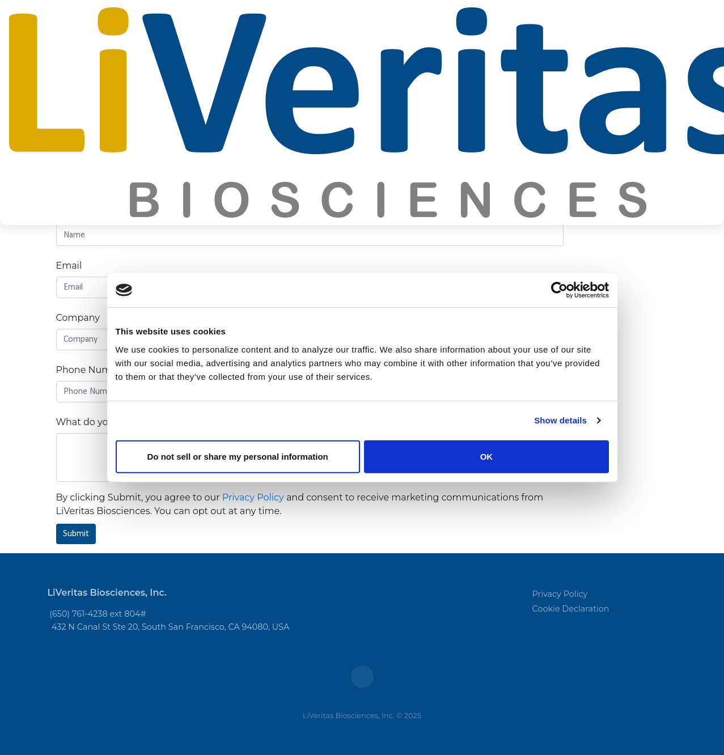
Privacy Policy (253, 497)
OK (486, 456)
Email (69, 265)
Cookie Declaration (570, 609)
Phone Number (91, 369)
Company (78, 317)
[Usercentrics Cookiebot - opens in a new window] (559, 290)
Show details (560, 420)
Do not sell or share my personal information (237, 456)
